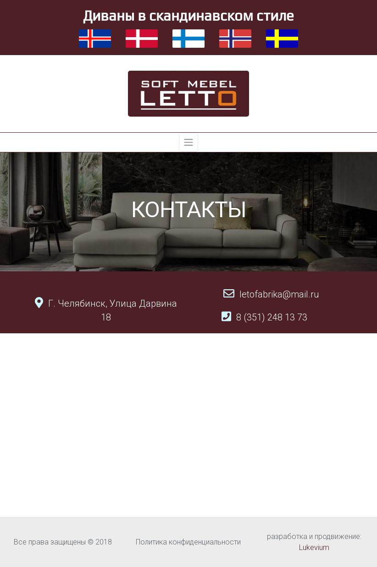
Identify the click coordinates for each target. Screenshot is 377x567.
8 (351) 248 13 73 (271, 317)
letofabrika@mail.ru (279, 294)
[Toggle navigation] (188, 142)
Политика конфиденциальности (188, 542)
